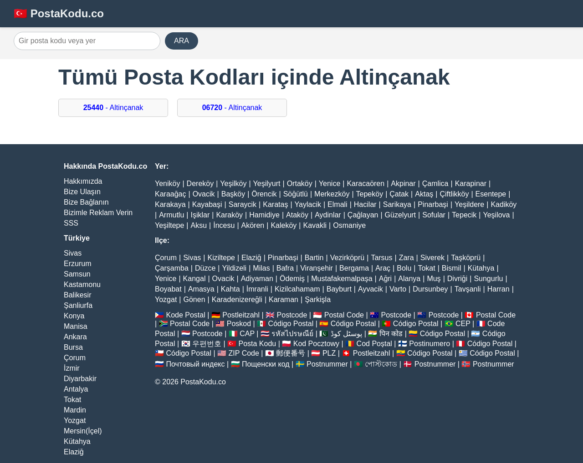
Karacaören (365, 183)
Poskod (239, 323)
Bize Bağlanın (86, 202)
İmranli (257, 289)
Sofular (433, 215)
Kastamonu (82, 284)
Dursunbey (430, 289)
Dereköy (200, 183)
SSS (71, 223)
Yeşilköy (233, 183)
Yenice (329, 183)
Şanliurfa (78, 305)
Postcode (292, 315)
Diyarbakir (80, 378)
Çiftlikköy (454, 194)
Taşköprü (466, 258)
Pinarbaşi (433, 204)
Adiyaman (257, 278)
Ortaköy (299, 183)
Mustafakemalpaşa (341, 278)
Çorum (75, 358)
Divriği (457, 278)
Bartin (314, 258)
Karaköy (229, 215)
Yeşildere (469, 204)
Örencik (263, 194)
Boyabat (168, 289)
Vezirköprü (347, 258)
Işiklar (200, 215)
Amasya (201, 289)
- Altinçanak (113, 107)
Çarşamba (172, 268)
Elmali (337, 204)
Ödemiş (292, 278)
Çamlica (435, 183)
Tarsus (381, 258)
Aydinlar (328, 215)
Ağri (385, 278)
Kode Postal (185, 315)
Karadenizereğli (237, 299)
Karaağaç (170, 194)
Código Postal (291, 323)
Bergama (354, 268)
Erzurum (77, 263)
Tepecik (464, 215)
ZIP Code (244, 353)
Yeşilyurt (267, 183)
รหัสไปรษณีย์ (292, 333)
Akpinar (403, 183)
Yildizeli (234, 268)
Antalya (76, 389)
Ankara (75, 337)
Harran (498, 289)
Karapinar (470, 183)
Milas (261, 268)
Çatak (399, 194)
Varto (397, 289)
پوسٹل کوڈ (346, 333)
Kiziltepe (221, 258)
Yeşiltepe (169, 225)
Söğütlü (295, 194)
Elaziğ (74, 452)
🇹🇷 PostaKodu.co (59, 13)
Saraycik (242, 204)
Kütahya (77, 441)
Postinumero (429, 343)
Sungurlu (488, 278)
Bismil (451, 268)
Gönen (194, 299)
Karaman (283, 299)
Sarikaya (397, 204)
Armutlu (171, 215)
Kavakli (315, 225)
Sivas (73, 253)
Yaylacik (308, 204)
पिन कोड (391, 333)
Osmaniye (349, 225)
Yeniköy (167, 183)
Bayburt (339, 289)
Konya (74, 316)
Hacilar (365, 204)
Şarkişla (318, 299)
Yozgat (75, 420)
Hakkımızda (83, 181)
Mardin (75, 410)
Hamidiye (264, 215)
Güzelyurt (400, 215)
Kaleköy (284, 225)
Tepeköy (370, 194)
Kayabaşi (207, 204)
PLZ (329, 353)
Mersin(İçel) (83, 431)
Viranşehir (316, 268)
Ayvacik (370, 289)
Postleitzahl (241, 315)
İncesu (224, 225)
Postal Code (344, 315)
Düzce (205, 268)
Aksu (199, 225)
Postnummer (327, 364)
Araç (382, 268)
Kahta (230, 289)
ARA (181, 41)
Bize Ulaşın (82, 192)
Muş (433, 278)
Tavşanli (468, 289)
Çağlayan (363, 215)
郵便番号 (290, 353)
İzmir (72, 368)
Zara (406, 258)
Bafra (285, 268)
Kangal (194, 278)
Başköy (233, 194)
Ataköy (297, 215)
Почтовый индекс (195, 364)
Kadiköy (504, 204)
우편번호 (206, 343)
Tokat (72, 399)
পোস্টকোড (381, 364)
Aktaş (424, 194)
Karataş (275, 204)
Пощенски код (266, 364)
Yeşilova (496, 215)
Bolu (404, 268)
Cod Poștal (374, 343)
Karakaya (170, 204)
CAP (247, 333)
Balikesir (77, 295)
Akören (253, 225)
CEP (462, 323)
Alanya (409, 278)
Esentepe (491, 194)
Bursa (73, 347)
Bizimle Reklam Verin (98, 212)
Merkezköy (331, 194)
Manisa (75, 326)
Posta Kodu (257, 343)
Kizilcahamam (297, 289)
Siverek (432, 258)
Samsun (77, 274)
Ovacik (204, 194)
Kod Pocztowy (316, 343)
